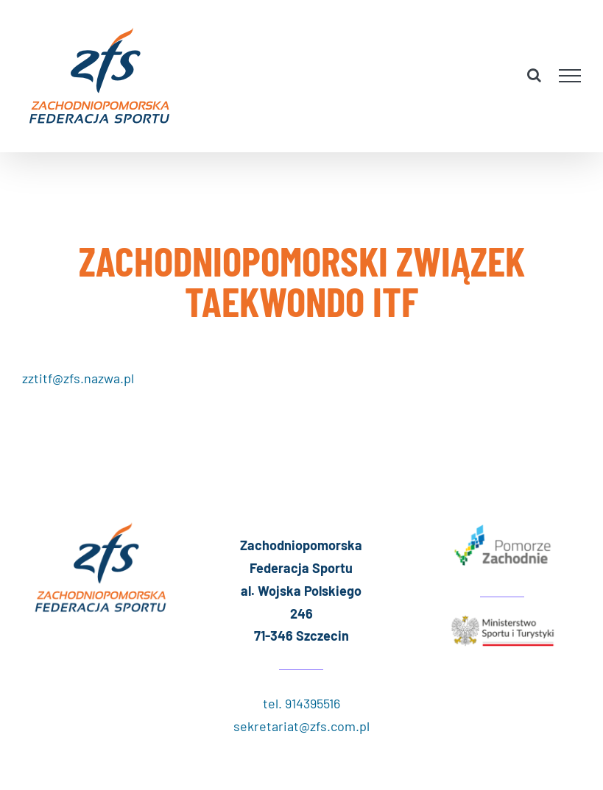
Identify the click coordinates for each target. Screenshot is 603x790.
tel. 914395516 (301, 703)
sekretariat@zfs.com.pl (301, 726)
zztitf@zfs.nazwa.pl (78, 378)
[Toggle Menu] (570, 75)
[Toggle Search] (534, 75)
